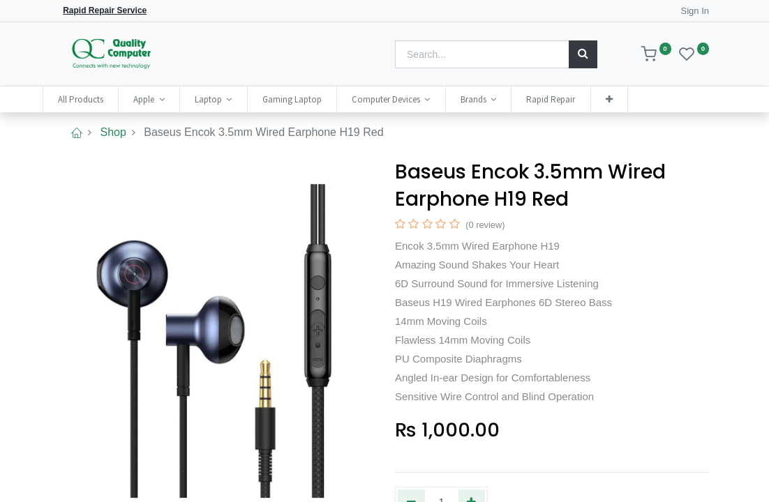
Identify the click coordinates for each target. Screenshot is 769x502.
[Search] (583, 54)
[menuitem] (98, 99)
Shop (113, 132)
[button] (626, 99)
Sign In (695, 11)
